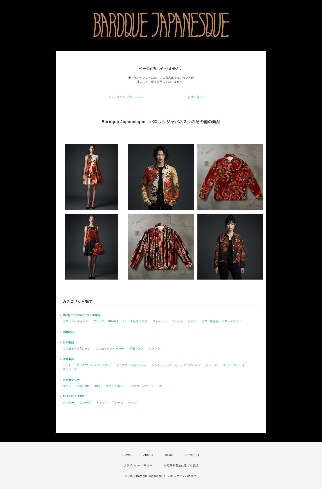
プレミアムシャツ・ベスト (94, 365)
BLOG (169, 454)
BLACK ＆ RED (73, 396)
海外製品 (68, 359)
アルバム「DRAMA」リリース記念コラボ (120, 321)
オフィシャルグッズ (75, 321)
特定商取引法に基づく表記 (181, 465)
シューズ (211, 365)
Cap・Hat (83, 385)
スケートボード (116, 385)
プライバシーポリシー (138, 465)
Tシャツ (177, 321)
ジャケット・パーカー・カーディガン (176, 365)
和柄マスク (136, 348)
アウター (68, 402)
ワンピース (70, 369)
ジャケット (159, 321)
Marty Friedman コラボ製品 (82, 315)
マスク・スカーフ (142, 385)
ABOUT (148, 454)
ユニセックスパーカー (110, 348)
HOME (127, 454)
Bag (97, 385)
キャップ (154, 348)
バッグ (133, 402)
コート (67, 365)
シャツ (192, 321)
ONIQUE (68, 331)
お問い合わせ (196, 97)
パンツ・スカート (233, 365)
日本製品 (68, 342)
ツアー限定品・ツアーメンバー (222, 321)
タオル (67, 385)
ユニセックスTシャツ (76, 348)
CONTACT (192, 454)
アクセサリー (71, 379)
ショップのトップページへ (125, 97)
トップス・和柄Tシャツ (131, 365)
